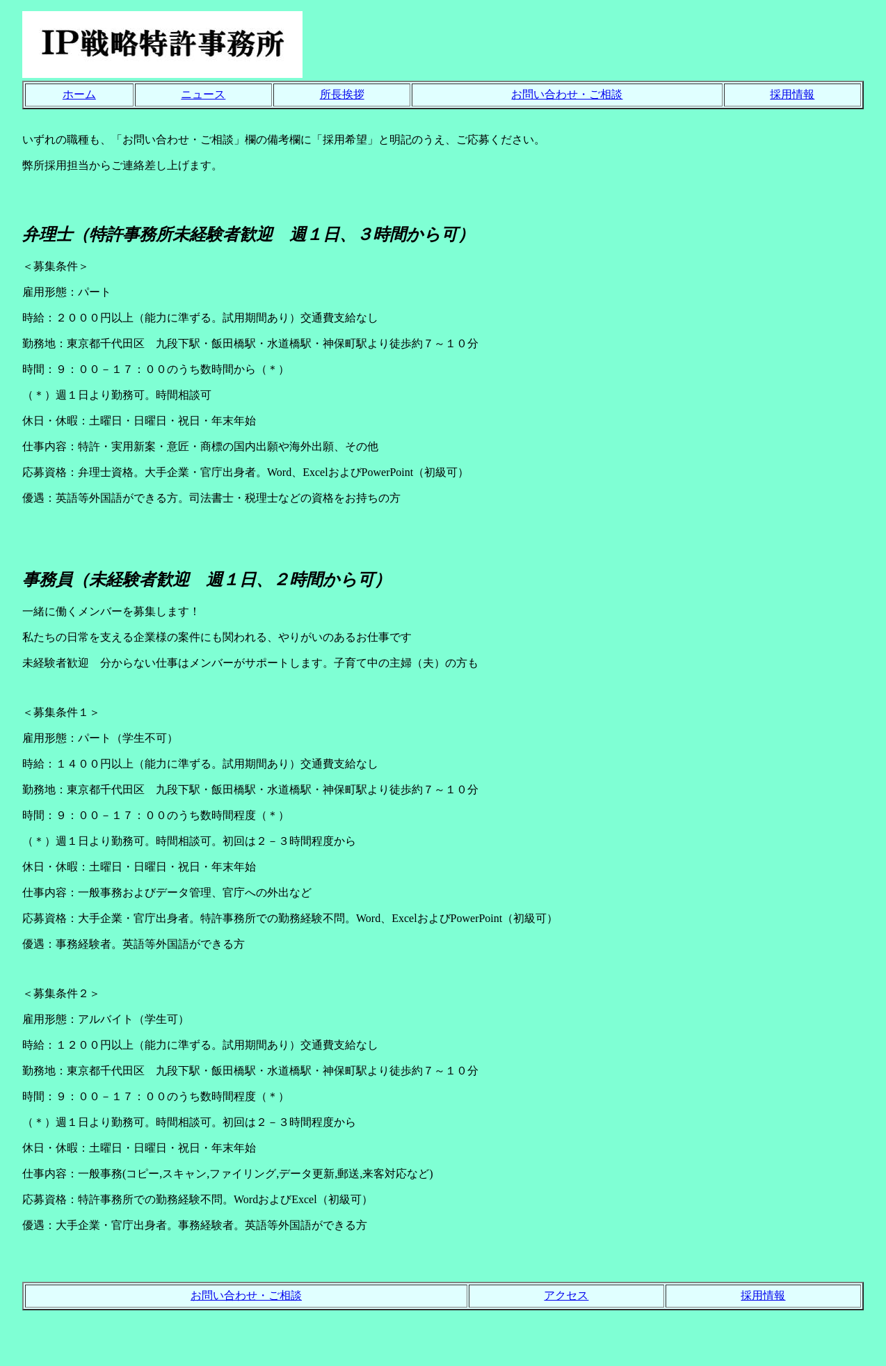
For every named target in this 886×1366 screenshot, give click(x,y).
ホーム (79, 94)
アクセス (566, 1295)
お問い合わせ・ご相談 (566, 94)
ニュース (203, 94)
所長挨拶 (342, 94)
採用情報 (792, 94)
